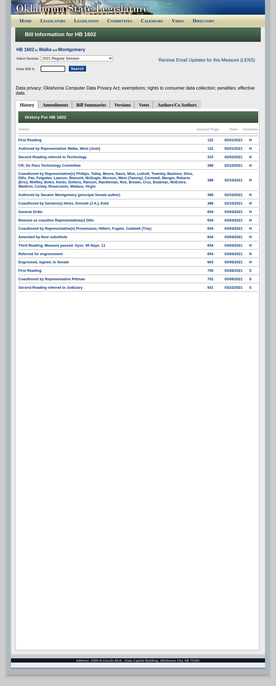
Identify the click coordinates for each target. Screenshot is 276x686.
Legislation (86, 20)
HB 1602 (25, 49)
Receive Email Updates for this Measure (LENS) (207, 60)
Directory (203, 20)
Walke (45, 49)
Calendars (152, 20)
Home (26, 20)
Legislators (52, 20)
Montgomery (71, 49)
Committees (119, 20)
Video (178, 20)
